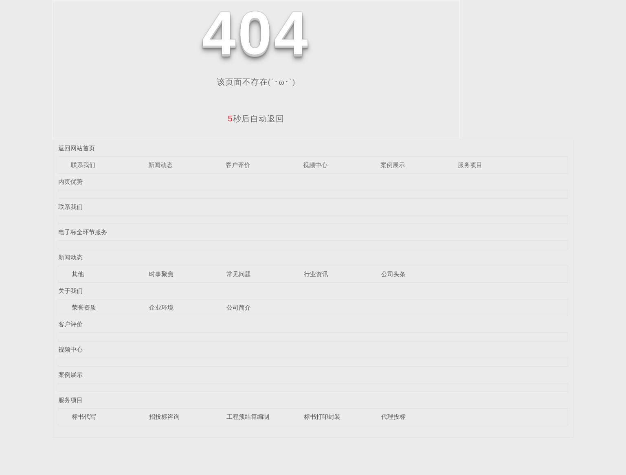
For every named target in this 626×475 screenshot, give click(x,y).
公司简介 (238, 307)
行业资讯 (316, 273)
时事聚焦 (161, 273)
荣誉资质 (84, 307)
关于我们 (70, 290)
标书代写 (84, 416)
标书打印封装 (322, 416)
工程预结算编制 (247, 416)
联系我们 (83, 164)
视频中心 (315, 164)
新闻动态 (160, 164)
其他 (78, 273)
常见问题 (238, 273)
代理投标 (393, 416)
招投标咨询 (164, 416)
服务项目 (470, 164)
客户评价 (238, 164)
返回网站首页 (76, 148)
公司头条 (393, 273)
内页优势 (70, 181)
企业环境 (161, 307)
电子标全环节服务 (82, 232)
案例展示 (392, 164)
